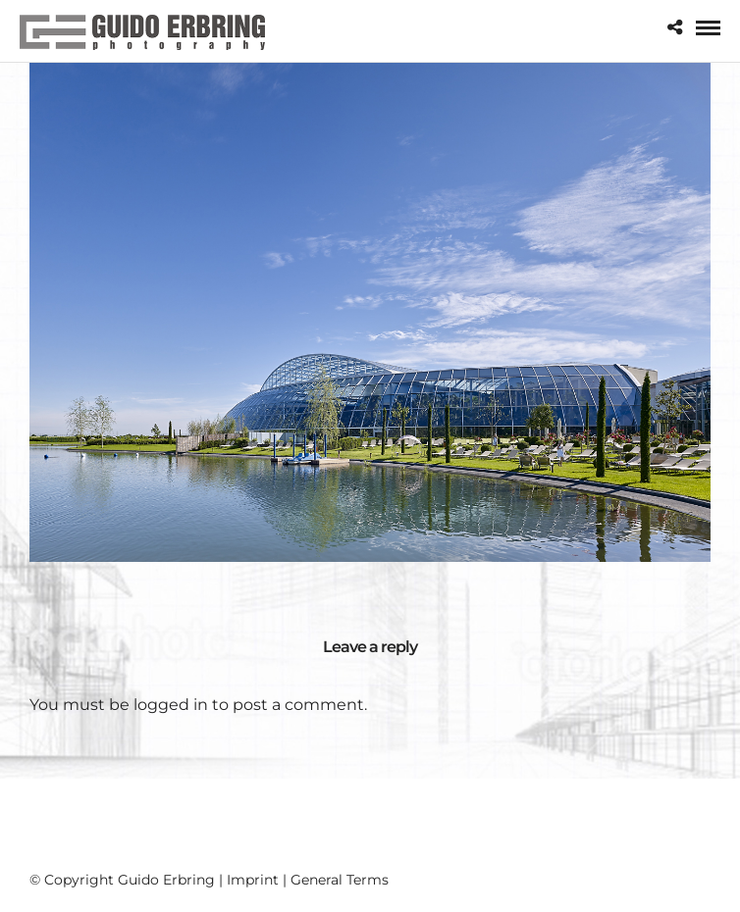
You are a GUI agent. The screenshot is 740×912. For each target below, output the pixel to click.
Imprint (253, 879)
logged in (170, 704)
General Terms (340, 879)
